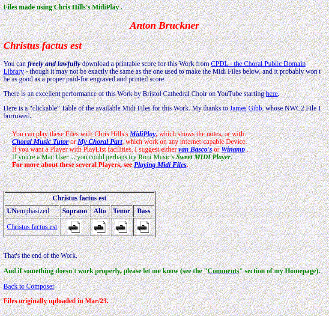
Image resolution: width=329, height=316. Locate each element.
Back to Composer (28, 286)
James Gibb (246, 108)
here (272, 93)
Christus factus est (32, 226)
